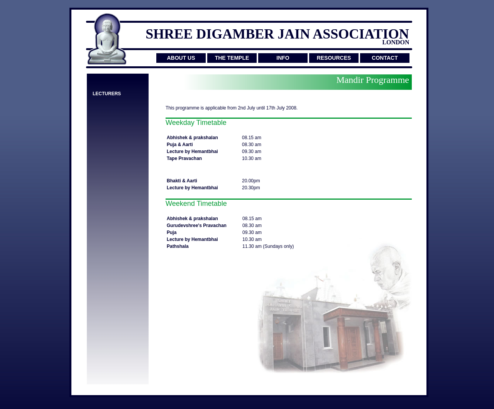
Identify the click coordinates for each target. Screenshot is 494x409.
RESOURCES (334, 58)
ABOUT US (181, 58)
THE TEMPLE (232, 58)
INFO (282, 58)
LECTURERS (107, 93)
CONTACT (385, 58)
